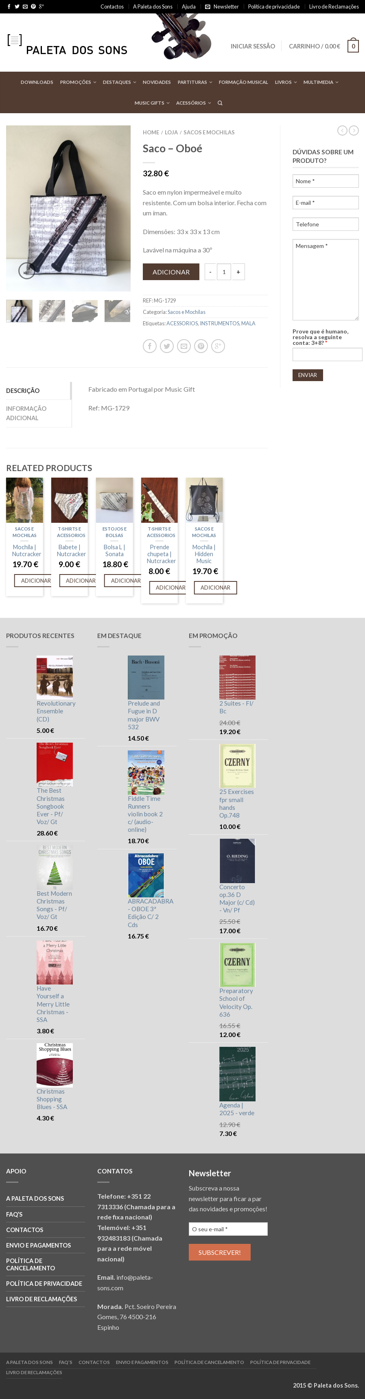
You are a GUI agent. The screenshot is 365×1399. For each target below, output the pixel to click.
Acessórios (191, 102)
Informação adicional (26, 413)
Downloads (37, 82)
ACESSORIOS (182, 323)
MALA (248, 323)
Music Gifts (149, 102)
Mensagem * (326, 279)
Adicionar (171, 272)
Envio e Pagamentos (38, 1245)
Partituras (192, 82)
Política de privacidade (274, 6)
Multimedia (318, 82)
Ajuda (189, 6)
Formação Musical (243, 82)
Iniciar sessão (253, 46)
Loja (171, 132)
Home (151, 132)
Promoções (75, 82)
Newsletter (226, 6)
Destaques (117, 82)
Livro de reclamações (41, 1299)
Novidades (157, 82)
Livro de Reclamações (334, 6)
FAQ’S (14, 1214)
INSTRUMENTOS (219, 323)
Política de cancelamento (30, 1264)
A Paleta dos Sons (153, 6)
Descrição (22, 390)
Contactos (112, 6)
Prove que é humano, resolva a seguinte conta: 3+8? (320, 337)
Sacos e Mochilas (209, 132)
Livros (283, 82)
